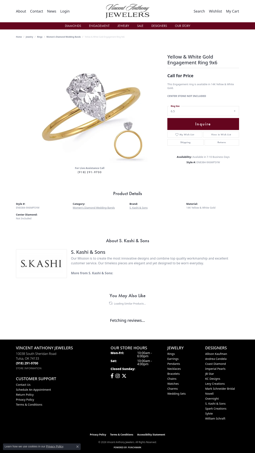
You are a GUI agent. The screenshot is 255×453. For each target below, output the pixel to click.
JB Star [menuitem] (209, 374)
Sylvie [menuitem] (209, 413)
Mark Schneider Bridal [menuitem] (220, 389)
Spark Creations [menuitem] (216, 408)
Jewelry (123, 26)
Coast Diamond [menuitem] (215, 364)
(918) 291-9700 (90, 172)
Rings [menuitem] (171, 354)
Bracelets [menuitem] (173, 374)
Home (19, 36)
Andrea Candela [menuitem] (216, 359)
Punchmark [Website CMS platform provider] (134, 447)
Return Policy (25, 394)
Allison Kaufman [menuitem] (216, 354)
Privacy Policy (25, 399)
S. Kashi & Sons (138, 207)
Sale (140, 26)
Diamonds (73, 26)
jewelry (29, 36)
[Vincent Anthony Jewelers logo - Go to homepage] (127, 11)
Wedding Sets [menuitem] (176, 393)
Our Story (182, 26)
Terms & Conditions (29, 404)
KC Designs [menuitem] (212, 379)
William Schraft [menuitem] (215, 418)
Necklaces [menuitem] (174, 369)
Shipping (185, 142)
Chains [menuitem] (172, 379)
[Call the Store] (27, 363)
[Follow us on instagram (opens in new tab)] (118, 376)
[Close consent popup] (77, 446)
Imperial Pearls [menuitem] (215, 369)
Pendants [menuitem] (173, 364)
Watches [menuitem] (173, 384)
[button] (65, 11)
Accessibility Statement (151, 434)
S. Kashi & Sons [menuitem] (215, 403)
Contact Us (23, 385)
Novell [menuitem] (209, 393)
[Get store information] (29, 368)
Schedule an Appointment (33, 389)
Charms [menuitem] (172, 389)
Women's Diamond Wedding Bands (63, 36)
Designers (159, 26)
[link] (21, 11)
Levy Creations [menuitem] (215, 384)
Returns (222, 142)
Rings (39, 36)
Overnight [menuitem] (212, 398)
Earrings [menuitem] (172, 359)
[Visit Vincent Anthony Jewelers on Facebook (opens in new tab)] (112, 376)
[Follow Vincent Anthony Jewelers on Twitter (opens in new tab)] (124, 376)
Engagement (99, 26)
